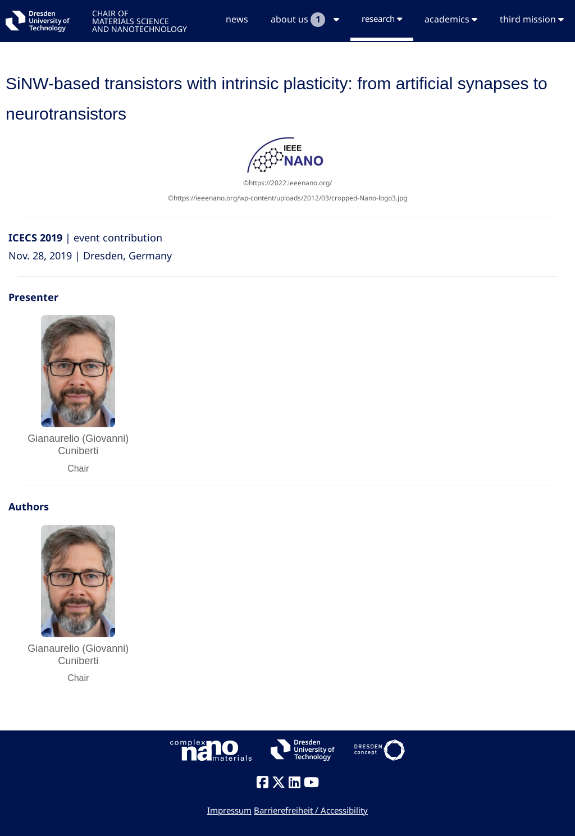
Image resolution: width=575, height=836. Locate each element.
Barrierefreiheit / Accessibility (311, 810)
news (237, 19)
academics (451, 19)
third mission (532, 19)
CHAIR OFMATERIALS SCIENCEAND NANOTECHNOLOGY (139, 20)
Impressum (229, 810)
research (382, 18)
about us (305, 19)
